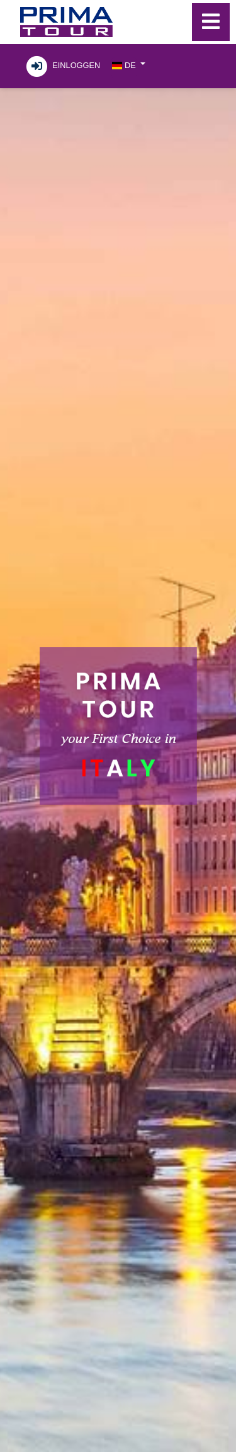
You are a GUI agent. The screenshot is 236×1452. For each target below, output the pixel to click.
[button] (128, 64)
